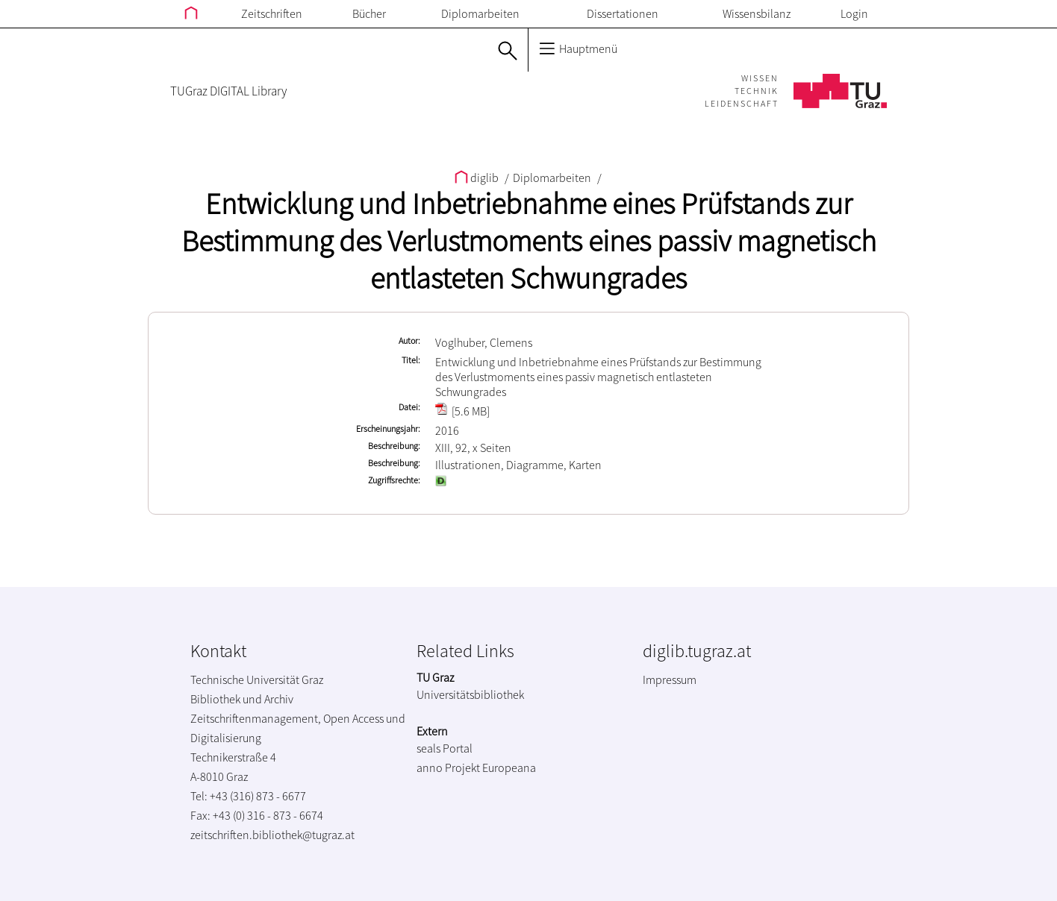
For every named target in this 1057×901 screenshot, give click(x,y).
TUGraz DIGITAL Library (228, 91)
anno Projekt (448, 767)
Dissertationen (622, 13)
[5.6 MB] (462, 411)
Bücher (369, 13)
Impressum (669, 679)
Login (854, 13)
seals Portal (445, 748)
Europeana (509, 767)
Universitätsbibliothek (470, 694)
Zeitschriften (271, 13)
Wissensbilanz (757, 13)
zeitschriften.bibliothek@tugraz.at (272, 834)
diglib (478, 177)
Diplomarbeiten (480, 13)
